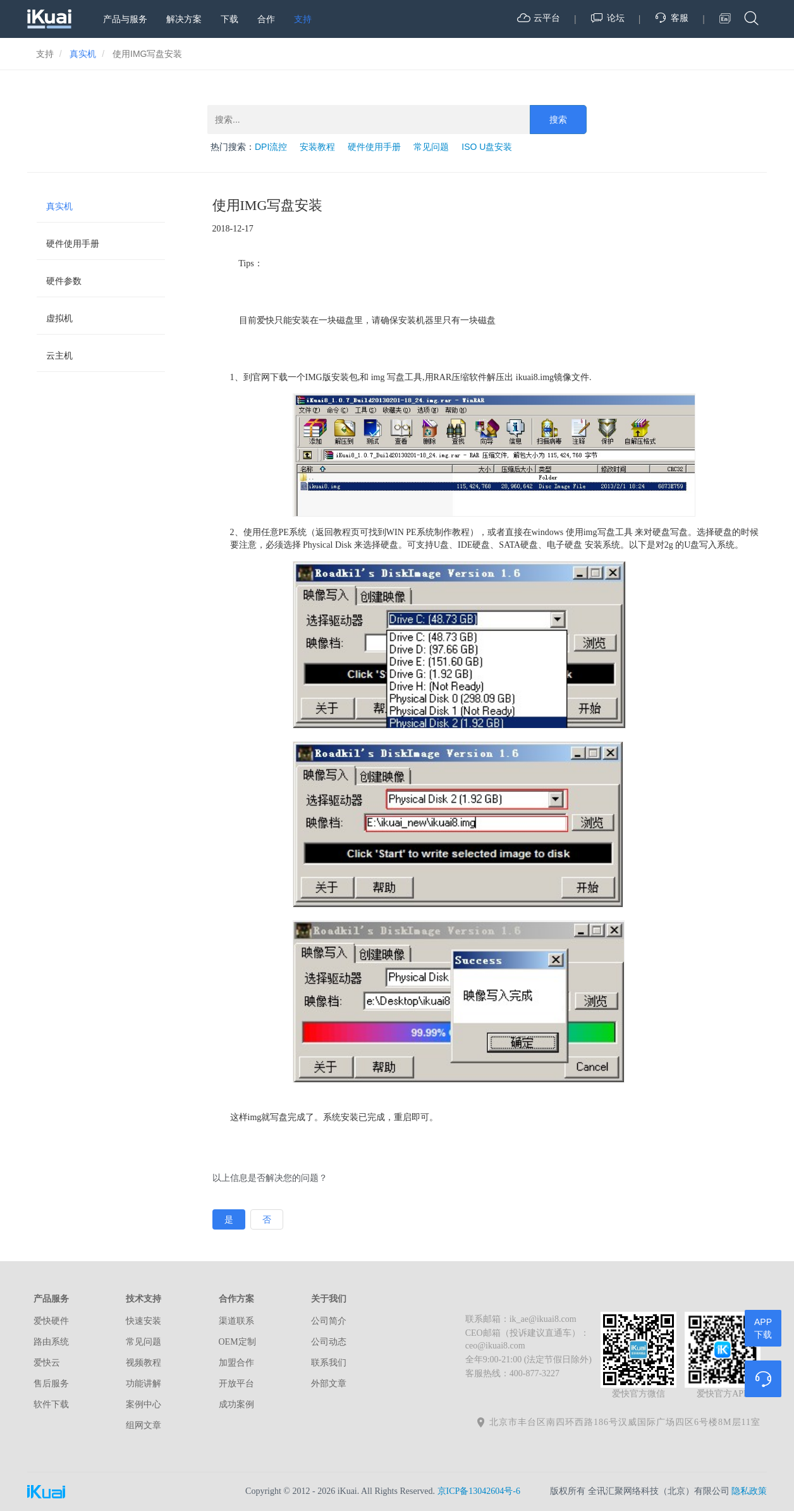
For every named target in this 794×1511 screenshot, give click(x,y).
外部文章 (328, 1383)
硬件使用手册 (374, 147)
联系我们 (328, 1362)
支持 (303, 19)
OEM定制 (237, 1342)
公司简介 (328, 1321)
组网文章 (143, 1425)
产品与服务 (125, 19)
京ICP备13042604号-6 (478, 1491)
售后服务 (51, 1383)
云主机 (59, 355)
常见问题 (431, 147)
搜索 (558, 119)
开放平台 (236, 1383)
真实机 (59, 206)
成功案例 (236, 1404)
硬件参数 (64, 281)
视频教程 (143, 1362)
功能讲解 (143, 1383)
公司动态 (328, 1342)
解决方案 (184, 19)
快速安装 (143, 1321)
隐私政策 (749, 1491)
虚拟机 (59, 318)
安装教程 (317, 147)
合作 (266, 19)
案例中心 (143, 1404)
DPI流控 (271, 147)
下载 (229, 19)
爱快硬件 (51, 1321)
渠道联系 (236, 1321)
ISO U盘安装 (486, 147)
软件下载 (51, 1404)
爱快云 (47, 1362)
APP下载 (763, 1328)
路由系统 (51, 1342)
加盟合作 (236, 1362)
